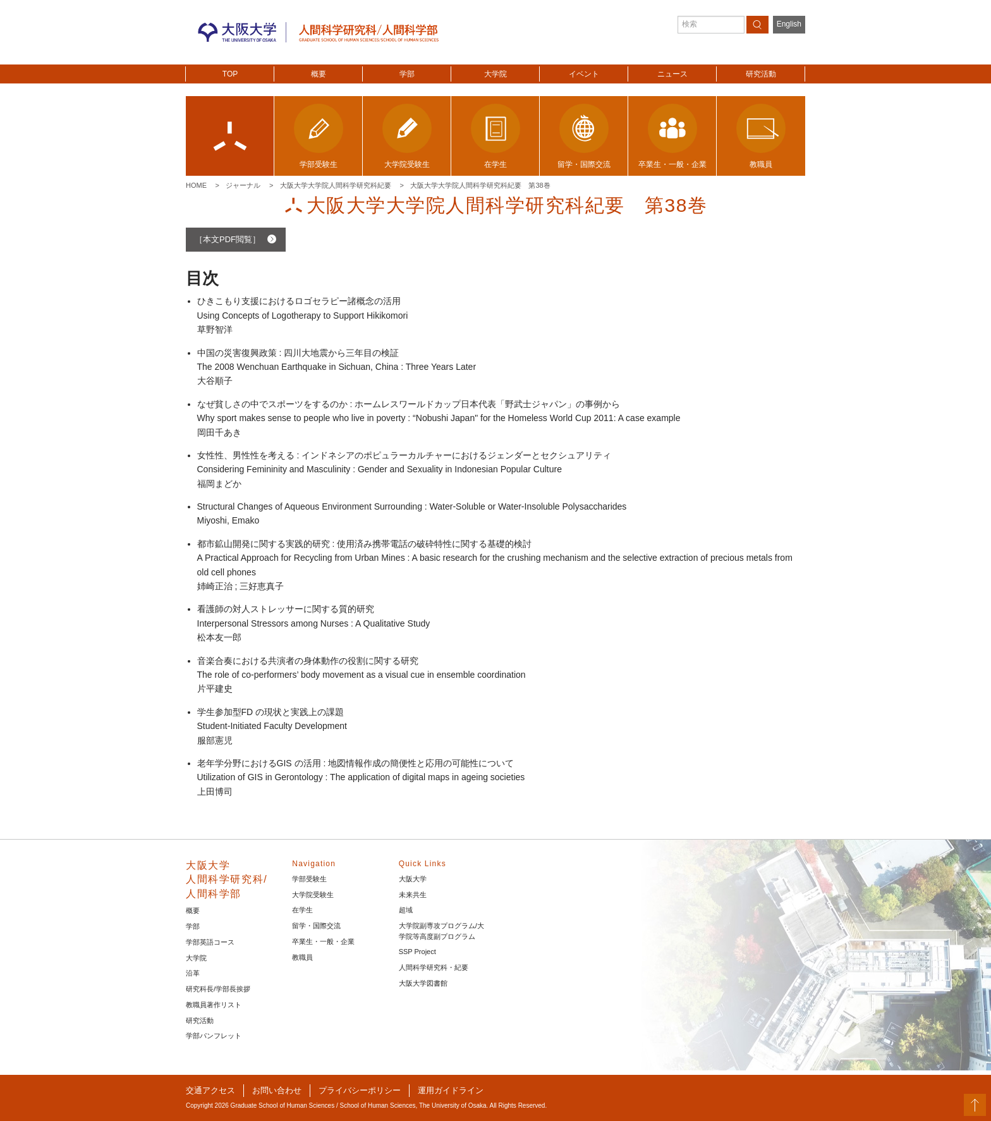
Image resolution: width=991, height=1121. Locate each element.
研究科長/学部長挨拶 (218, 989)
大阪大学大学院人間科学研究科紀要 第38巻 (480, 185)
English (789, 24)
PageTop (975, 1105)
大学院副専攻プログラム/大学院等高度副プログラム (441, 931)
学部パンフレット (213, 1035)
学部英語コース (210, 942)
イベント (584, 74)
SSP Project (417, 951)
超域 (406, 910)
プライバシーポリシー (360, 1090)
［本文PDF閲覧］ (227, 239)
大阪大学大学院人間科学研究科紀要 (335, 185)
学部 (407, 74)
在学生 (302, 910)
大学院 (495, 74)
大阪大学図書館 (423, 983)
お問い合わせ (276, 1090)
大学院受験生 (313, 894)
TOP (230, 74)
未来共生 (413, 894)
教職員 (302, 957)
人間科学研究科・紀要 (433, 967)
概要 (318, 74)
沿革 (193, 973)
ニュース (672, 74)
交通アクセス (210, 1090)
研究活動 (761, 74)
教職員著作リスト (213, 1004)
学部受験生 (309, 879)
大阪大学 (413, 879)
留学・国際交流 (316, 925)
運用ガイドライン (450, 1090)
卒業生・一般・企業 (323, 941)
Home (196, 185)
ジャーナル (243, 185)
